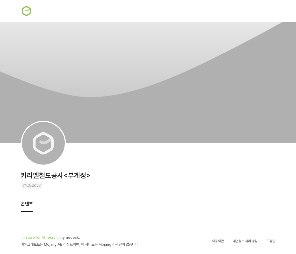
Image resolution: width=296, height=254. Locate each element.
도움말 (271, 241)
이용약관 (218, 241)
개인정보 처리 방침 (245, 241)
